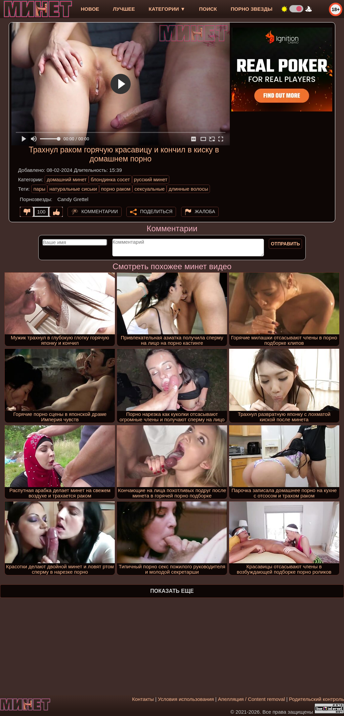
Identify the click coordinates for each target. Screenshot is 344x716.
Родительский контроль (316, 699)
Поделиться (156, 211)
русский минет (151, 179)
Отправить (285, 243)
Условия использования (186, 699)
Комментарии (99, 211)
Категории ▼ (167, 9)
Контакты (143, 699)
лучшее (124, 9)
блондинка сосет (110, 179)
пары (39, 189)
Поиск (208, 9)
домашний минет (67, 179)
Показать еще (172, 591)
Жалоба (205, 211)
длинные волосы (188, 189)
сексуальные (149, 189)
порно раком (116, 189)
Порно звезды (251, 9)
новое (90, 9)
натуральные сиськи (73, 189)
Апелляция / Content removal (251, 699)
